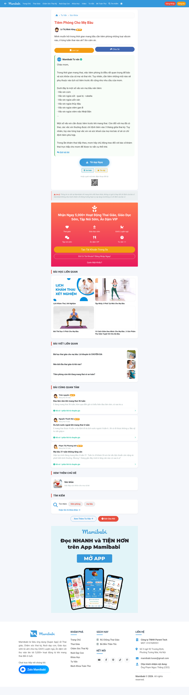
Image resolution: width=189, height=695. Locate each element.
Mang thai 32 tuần (65, 448)
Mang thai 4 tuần (64, 422)
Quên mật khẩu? (94, 262)
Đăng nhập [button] (170, 4)
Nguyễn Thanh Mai (69, 419)
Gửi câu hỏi (108, 518)
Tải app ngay (94, 162)
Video (84, 4)
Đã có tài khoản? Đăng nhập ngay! (94, 256)
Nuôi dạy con (64, 4)
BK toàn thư (101, 4)
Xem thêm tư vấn (83, 518)
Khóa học (76, 4)
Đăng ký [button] (181, 4)
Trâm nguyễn (67, 395)
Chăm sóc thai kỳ (50, 4)
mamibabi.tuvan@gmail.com (155, 658)
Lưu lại (74, 50)
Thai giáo (36, 4)
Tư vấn (91, 4)
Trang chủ (27, 4)
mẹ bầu (89, 504)
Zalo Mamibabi (33, 669)
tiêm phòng (75, 504)
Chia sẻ (115, 49)
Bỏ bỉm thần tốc (107, 644)
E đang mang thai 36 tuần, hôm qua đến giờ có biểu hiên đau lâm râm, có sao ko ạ (88, 404)
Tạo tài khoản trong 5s (94, 249)
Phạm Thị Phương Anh (71, 446)
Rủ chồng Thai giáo (108, 639)
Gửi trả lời (63, 152)
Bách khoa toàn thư (81, 666)
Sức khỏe (74, 15)
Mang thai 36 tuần (65, 398)
